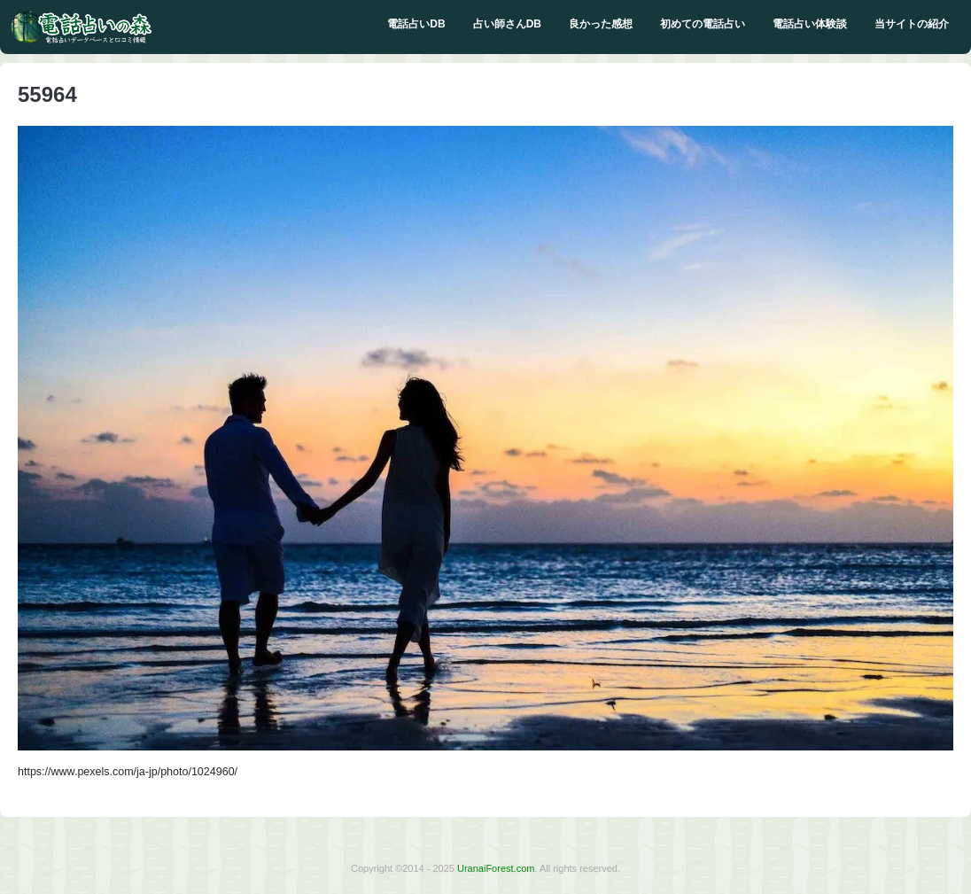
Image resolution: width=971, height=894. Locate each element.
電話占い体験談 (810, 24)
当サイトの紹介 (911, 24)
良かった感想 (601, 24)
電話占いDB (416, 24)
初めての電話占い (702, 24)
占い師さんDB (507, 24)
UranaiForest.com (495, 868)
